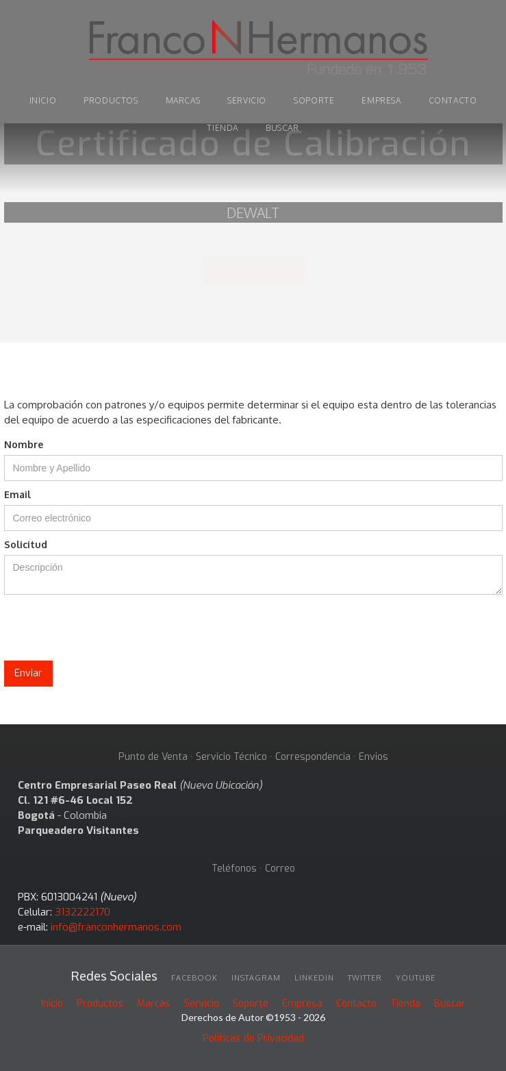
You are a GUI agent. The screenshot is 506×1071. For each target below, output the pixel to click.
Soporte (250, 1003)
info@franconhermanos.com (116, 927)
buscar (282, 128)
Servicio (246, 100)
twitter (365, 978)
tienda (222, 128)
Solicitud (25, 544)
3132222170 (82, 912)
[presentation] (108, 628)
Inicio (52, 1003)
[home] (253, 49)
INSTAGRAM (256, 978)
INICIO (43, 100)
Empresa (381, 100)
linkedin (314, 978)
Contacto (453, 100)
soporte (314, 100)
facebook (194, 978)
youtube (415, 978)
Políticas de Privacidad (253, 1038)
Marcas (153, 1003)
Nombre (23, 444)
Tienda (405, 1003)
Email (17, 494)
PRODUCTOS (111, 100)
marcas (183, 100)
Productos (100, 1003)
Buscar (450, 1003)
